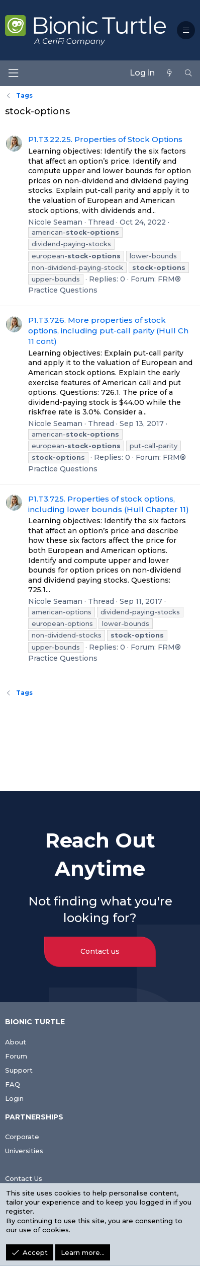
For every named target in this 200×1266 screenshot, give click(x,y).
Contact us (100, 951)
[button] (186, 30)
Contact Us (23, 1178)
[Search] (188, 73)
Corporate (22, 1137)
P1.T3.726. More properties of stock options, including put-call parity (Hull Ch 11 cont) (108, 330)
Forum (16, 1056)
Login (14, 1098)
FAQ (12, 1084)
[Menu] (13, 73)
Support (19, 1070)
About (15, 1042)
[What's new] (169, 73)
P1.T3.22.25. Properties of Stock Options (105, 139)
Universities (24, 1151)
